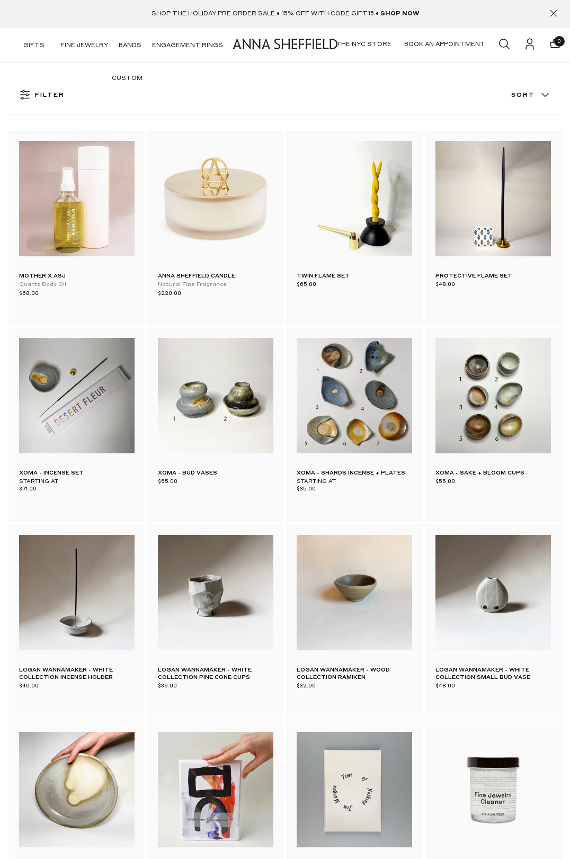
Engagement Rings (187, 46)
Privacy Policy (251, 806)
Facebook (134, 806)
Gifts (33, 46)
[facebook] (14, 641)
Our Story (356, 607)
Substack (133, 736)
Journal (351, 626)
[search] (504, 45)
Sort (531, 95)
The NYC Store (143, 611)
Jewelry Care (360, 711)
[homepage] (285, 45)
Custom (127, 79)
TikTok (130, 829)
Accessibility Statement (266, 825)
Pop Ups (132, 658)
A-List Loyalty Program (268, 645)
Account (243, 664)
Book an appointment (374, 645)
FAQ (237, 607)
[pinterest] (38, 641)
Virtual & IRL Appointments (163, 635)
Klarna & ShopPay (258, 760)
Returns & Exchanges (263, 702)
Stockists (134, 681)
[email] (506, 623)
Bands (130, 46)
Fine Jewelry (84, 46)
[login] (529, 45)
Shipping (243, 683)
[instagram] (61, 641)
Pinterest (133, 782)
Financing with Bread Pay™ (272, 741)
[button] (555, 45)
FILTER (42, 95)
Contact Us (249, 626)
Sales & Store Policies (263, 722)
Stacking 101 (359, 692)
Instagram (136, 759)
